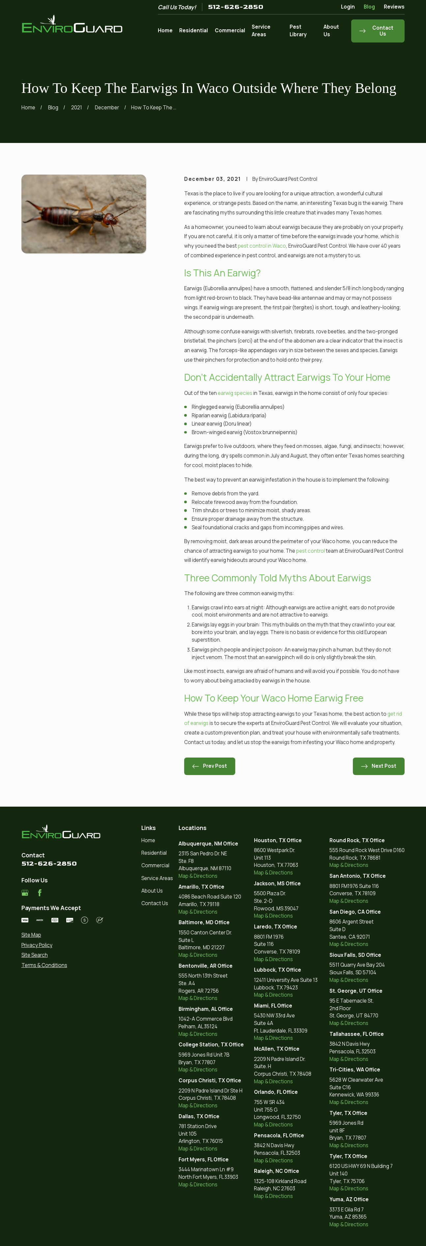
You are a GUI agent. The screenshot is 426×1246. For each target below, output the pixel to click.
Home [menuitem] (165, 30)
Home (148, 840)
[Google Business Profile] (24, 892)
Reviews (394, 6)
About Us (152, 890)
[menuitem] (62, 935)
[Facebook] (39, 892)
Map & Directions (198, 875)
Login (348, 6)
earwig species (235, 393)
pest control (310, 550)
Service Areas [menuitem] (261, 30)
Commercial (155, 865)
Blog (369, 6)
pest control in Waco (262, 245)
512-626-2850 (236, 7)
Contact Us (154, 903)
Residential (154, 852)
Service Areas (157, 878)
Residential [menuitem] (193, 30)
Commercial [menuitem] (230, 30)
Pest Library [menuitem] (298, 30)
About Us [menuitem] (331, 30)
